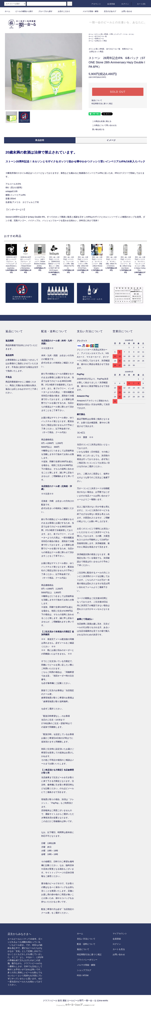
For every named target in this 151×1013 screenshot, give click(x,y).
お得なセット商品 (101, 41)
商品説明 (39, 140)
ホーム (7, 11)
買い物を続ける (96, 129)
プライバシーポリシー (87, 960)
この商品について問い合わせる (103, 125)
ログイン (123, 4)
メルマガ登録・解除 (88, 11)
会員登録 (109, 4)
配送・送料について (86, 944)
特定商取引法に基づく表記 (102, 104)
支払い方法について (86, 939)
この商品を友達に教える (100, 121)
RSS (79, 975)
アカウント (94, 4)
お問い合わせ (125, 11)
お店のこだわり (62, 11)
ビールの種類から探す (22, 11)
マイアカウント (120, 933)
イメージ (111, 140)
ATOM (85, 975)
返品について (97, 100)
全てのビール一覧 (101, 36)
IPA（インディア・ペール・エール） (122, 34)
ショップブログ (84, 970)
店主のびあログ (108, 11)
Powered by (75, 1005)
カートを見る (119, 949)
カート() (139, 4)
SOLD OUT (117, 91)
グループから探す (43, 11)
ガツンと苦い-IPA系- (101, 34)
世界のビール (99, 38)
